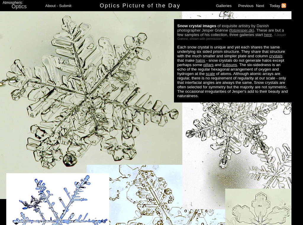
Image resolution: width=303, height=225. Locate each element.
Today (275, 6)
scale (210, 73)
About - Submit (58, 6)
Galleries (224, 6)
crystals (275, 56)
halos (200, 60)
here (268, 34)
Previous (246, 6)
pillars (208, 65)
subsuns (230, 65)
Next (260, 6)
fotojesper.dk (242, 30)
